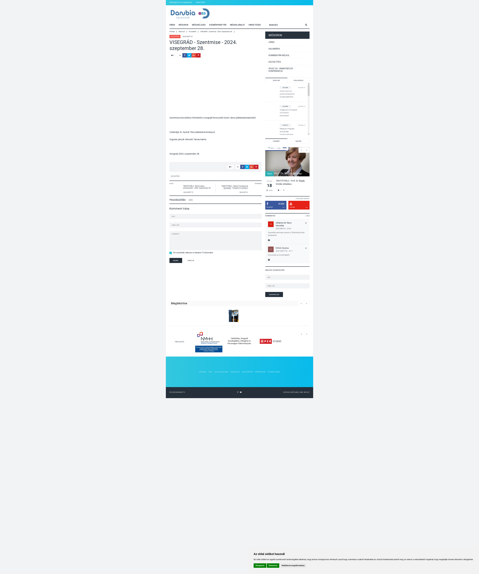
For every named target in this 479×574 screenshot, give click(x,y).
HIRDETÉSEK (200, 2)
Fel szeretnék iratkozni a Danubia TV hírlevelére (192, 252)
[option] (287, 169)
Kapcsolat (235, 372)
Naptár (298, 141)
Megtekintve (179, 303)
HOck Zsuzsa (282, 248)
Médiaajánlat (237, 25)
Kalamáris (274, 48)
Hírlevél (202, 372)
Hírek (172, 25)
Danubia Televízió (190, 13)
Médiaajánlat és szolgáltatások (180, 2)
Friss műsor (298, 80)
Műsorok (183, 25)
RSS (210, 372)
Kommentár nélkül (279, 55)
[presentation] (215, 260)
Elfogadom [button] (260, 565)
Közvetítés (175, 36)
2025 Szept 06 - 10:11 (284, 251)
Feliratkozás (274, 294)
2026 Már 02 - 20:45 (283, 229)
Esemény (276, 141)
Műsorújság (199, 25)
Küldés (175, 260)
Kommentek (270, 216)
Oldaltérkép (247, 372)
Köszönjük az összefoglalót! (279, 255)
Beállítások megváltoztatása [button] (293, 565)
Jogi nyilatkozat (221, 372)
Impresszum (260, 372)
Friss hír (276, 80)
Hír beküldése (274, 372)
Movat (307, 392)
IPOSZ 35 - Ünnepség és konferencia (281, 69)
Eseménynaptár (217, 25)
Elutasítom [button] (273, 565)
